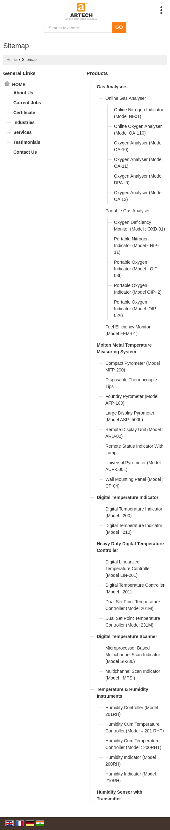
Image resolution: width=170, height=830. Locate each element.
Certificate (24, 112)
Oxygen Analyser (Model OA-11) (138, 163)
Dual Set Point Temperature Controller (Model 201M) (132, 605)
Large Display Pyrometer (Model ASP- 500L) (129, 416)
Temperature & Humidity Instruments (122, 693)
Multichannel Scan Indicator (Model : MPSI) (132, 674)
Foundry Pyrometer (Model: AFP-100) (132, 400)
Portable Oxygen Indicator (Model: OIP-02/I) (136, 308)
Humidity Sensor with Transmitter (119, 795)
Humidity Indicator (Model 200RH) (130, 761)
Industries (24, 122)
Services (22, 132)
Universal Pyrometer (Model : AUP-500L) (134, 466)
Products (97, 73)
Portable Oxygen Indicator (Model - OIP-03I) (136, 269)
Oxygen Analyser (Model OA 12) (138, 196)
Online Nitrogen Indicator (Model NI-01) (138, 113)
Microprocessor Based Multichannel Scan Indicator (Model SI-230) (132, 654)
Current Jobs (27, 102)
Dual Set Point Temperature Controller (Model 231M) (132, 622)
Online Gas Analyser (125, 98)
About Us (23, 92)
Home (11, 59)
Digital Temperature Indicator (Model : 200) (133, 512)
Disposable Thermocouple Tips (131, 383)
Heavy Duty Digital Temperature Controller (130, 547)
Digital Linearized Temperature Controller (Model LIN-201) (128, 568)
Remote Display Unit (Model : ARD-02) (134, 433)
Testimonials (26, 142)
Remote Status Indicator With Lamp (134, 449)
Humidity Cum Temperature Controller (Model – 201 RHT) (134, 727)
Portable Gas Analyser (127, 210)
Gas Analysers (112, 86)
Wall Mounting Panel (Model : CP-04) (134, 482)
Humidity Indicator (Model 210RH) (130, 777)
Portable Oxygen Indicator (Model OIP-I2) (137, 289)
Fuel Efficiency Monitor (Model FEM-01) (127, 330)
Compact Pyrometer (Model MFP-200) (132, 366)
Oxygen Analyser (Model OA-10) (138, 146)
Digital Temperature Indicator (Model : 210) (133, 529)
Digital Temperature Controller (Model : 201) (135, 588)
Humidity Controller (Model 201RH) (131, 711)
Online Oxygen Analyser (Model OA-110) (138, 130)
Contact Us (25, 152)
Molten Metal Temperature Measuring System (124, 348)
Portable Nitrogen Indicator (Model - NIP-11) (136, 245)
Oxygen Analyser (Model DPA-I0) (138, 179)
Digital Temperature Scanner (127, 636)
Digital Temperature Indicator (127, 497)
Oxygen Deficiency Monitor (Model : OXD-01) (139, 225)
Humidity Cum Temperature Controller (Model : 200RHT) (133, 744)
